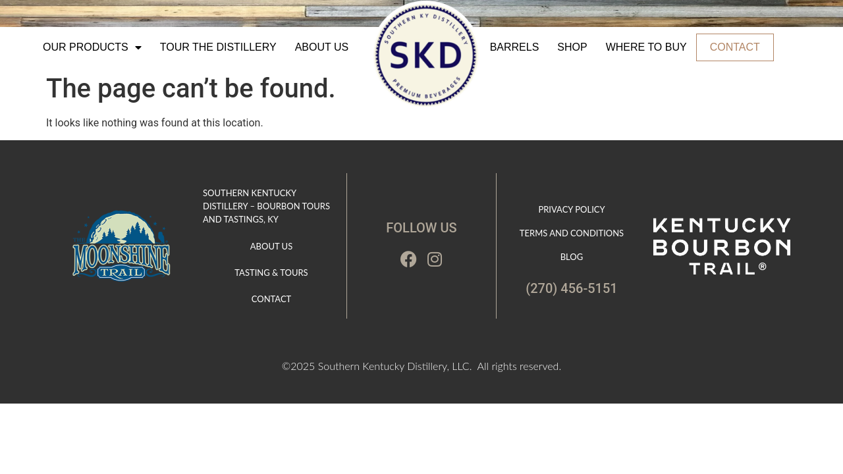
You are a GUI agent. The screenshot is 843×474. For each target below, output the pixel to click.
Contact (735, 47)
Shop (572, 47)
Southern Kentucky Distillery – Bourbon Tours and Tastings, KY (266, 206)
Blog (572, 256)
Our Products (92, 47)
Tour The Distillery (218, 47)
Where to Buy (646, 47)
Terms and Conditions (572, 233)
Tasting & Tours (271, 272)
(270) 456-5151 (571, 288)
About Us (322, 47)
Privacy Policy (571, 209)
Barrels (514, 47)
